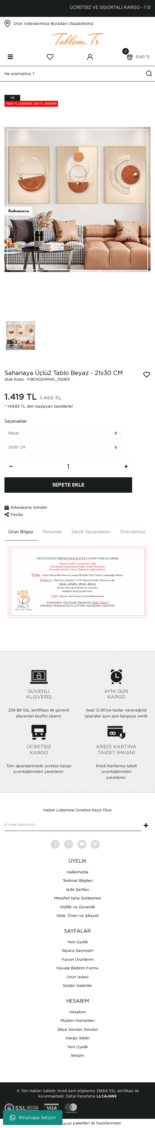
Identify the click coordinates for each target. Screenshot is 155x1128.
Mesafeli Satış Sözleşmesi (77, 898)
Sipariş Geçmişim (78, 950)
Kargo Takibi (77, 1038)
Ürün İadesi (77, 977)
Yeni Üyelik (77, 942)
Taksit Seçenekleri (91, 532)
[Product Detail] (31, 101)
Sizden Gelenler (77, 985)
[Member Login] (90, 57)
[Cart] (137, 57)
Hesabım (77, 1012)
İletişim (77, 1055)
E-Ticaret (63, 1123)
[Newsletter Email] (72, 825)
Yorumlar (52, 532)
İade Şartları (77, 889)
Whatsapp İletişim (33, 1117)
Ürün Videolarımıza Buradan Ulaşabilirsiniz (53, 23)
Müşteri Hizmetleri (77, 1020)
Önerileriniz (132, 532)
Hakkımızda (77, 872)
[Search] (77, 73)
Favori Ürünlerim (78, 959)
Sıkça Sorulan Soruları (77, 1029)
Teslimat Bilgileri (78, 880)
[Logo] (77, 38)
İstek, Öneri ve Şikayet (77, 915)
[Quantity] (68, 466)
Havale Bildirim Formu (77, 968)
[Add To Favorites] (146, 374)
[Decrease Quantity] (11, 466)
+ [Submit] (146, 825)
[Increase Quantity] (126, 466)
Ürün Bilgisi (20, 532)
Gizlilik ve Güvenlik (77, 907)
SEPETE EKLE (68, 485)
